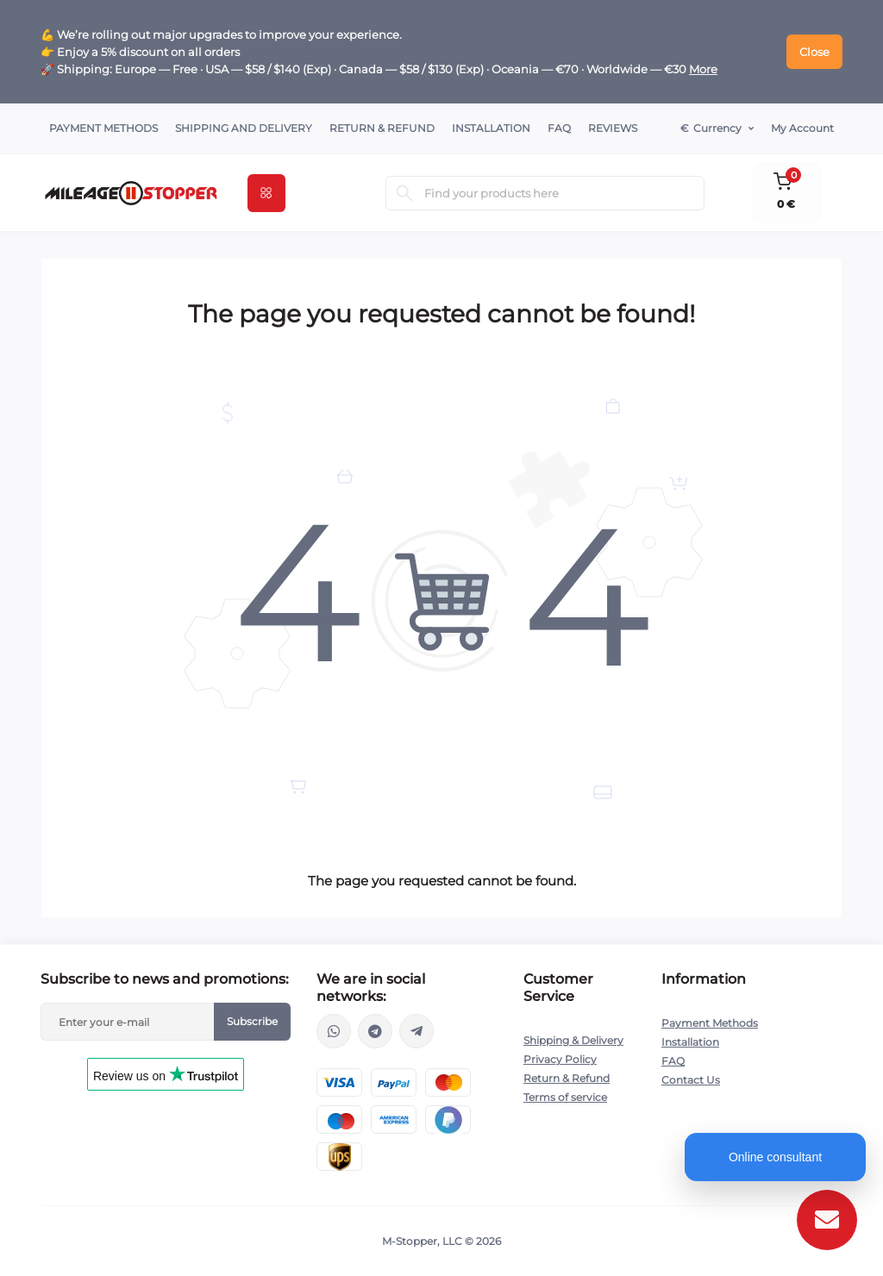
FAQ (559, 128)
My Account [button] (802, 128)
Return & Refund (382, 128)
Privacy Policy (560, 1059)
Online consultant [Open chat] (775, 1157)
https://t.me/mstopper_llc (375, 1031)
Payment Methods (103, 128)
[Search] (404, 193)
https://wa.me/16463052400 (334, 1031)
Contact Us (690, 1079)
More (703, 69)
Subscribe (252, 1021)
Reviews (612, 128)
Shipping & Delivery (573, 1040)
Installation (491, 128)
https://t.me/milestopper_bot (416, 1031)
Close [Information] (814, 52)
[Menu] (266, 193)
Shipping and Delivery (243, 128)
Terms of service (565, 1097)
